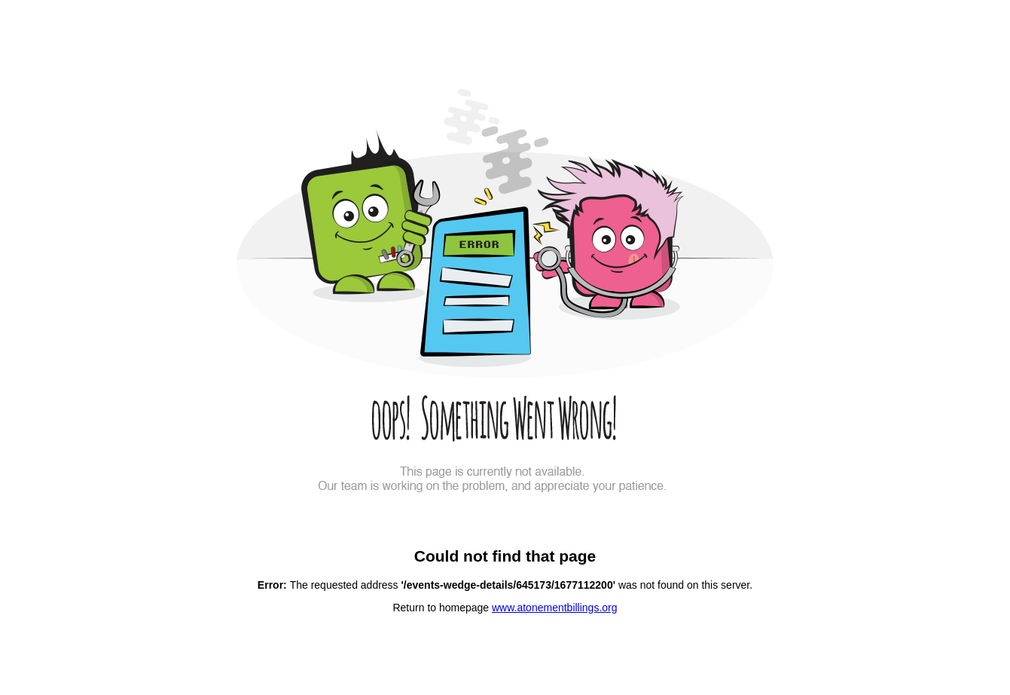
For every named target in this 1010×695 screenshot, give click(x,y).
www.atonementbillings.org (555, 608)
